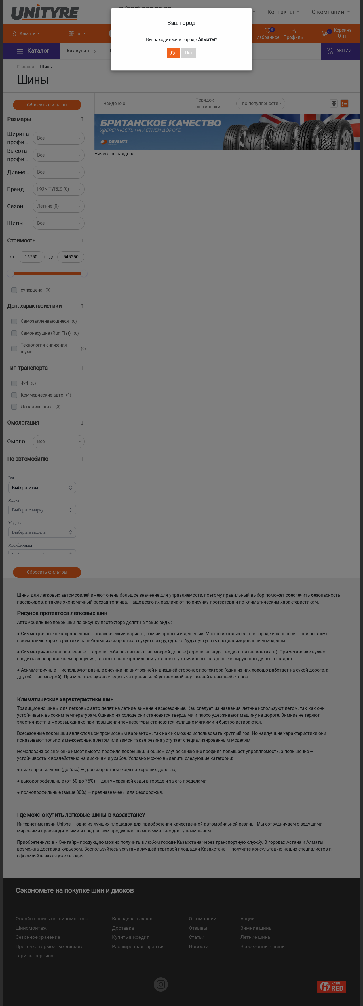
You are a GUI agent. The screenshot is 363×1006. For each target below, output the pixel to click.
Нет (189, 53)
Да (173, 53)
